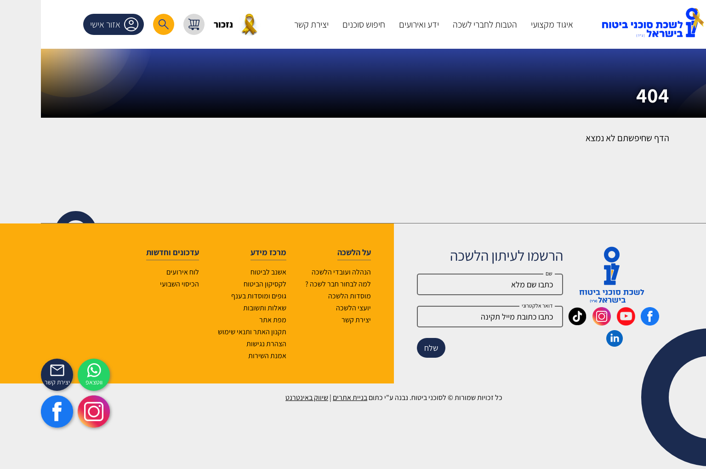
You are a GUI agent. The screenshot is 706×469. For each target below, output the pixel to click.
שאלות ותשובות (223, 308)
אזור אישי (75, 24)
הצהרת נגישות (225, 344)
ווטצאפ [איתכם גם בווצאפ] (53, 382)
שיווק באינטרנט (266, 397)
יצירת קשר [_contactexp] (16, 382)
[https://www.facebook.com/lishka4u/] (16, 411)
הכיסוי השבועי (138, 284)
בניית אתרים (309, 397)
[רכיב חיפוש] (122, 24)
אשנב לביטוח (227, 272)
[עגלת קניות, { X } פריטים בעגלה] (153, 24)
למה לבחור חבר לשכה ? (297, 284)
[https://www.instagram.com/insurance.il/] (53, 411)
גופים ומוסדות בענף (217, 296)
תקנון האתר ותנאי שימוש (211, 332)
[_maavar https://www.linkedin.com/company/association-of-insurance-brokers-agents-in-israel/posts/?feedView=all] (573, 343)
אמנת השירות (226, 355)
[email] (449, 316)
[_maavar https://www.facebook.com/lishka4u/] (609, 322)
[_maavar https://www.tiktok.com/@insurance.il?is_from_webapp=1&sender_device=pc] (536, 322)
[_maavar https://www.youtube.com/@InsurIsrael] (585, 322)
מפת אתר (231, 320)
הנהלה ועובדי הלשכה (300, 272)
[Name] (449, 284)
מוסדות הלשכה (308, 296)
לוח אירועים (141, 272)
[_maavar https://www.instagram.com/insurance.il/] (561, 322)
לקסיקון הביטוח (224, 284)
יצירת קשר (315, 320)
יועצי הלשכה (312, 308)
